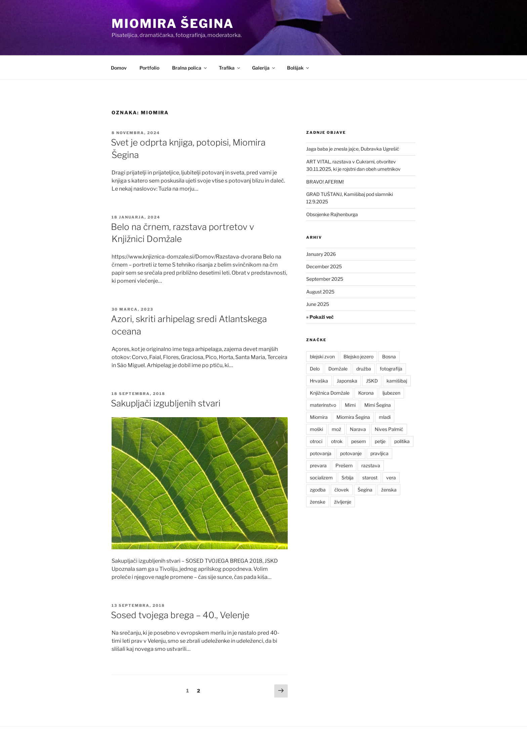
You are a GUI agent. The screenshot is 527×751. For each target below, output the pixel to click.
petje (380, 441)
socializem (321, 477)
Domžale (338, 368)
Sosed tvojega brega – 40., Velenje (180, 615)
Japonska (347, 381)
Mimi (350, 405)
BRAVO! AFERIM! (325, 182)
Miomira (319, 417)
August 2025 (320, 291)
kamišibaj (397, 381)
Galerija (264, 68)
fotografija (391, 368)
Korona (366, 393)
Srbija (347, 477)
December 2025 (324, 266)
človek (341, 489)
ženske (317, 502)
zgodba (318, 489)
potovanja (320, 453)
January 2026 (321, 254)
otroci (316, 441)
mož (336, 429)
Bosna (389, 356)
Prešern (344, 465)
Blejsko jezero (358, 356)
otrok (336, 441)
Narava (358, 429)
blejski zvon (322, 356)
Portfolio (149, 68)
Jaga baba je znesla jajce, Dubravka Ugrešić (352, 149)
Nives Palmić (389, 429)
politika (402, 441)
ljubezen (391, 393)
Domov (119, 68)
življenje (342, 502)
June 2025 (317, 304)
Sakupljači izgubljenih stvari (165, 403)
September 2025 (324, 279)
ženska (389, 489)
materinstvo (323, 405)
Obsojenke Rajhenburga (332, 214)
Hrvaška (319, 381)
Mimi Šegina (377, 405)
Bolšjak (298, 68)
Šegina (365, 489)
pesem (358, 441)
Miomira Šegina (173, 23)
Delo (315, 368)
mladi (385, 417)
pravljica (379, 453)
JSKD (372, 381)
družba (363, 368)
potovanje (351, 453)
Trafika (230, 68)
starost (369, 477)
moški (316, 429)
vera (391, 477)
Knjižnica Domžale (330, 393)
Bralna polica (190, 68)
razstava (370, 465)
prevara (318, 465)
